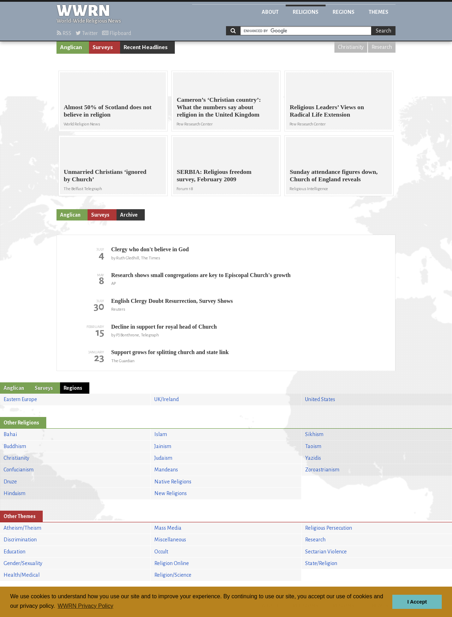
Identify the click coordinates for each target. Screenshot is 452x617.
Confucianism (19, 469)
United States (320, 399)
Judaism (163, 458)
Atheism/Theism (22, 528)
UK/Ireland (166, 399)
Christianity (351, 47)
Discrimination (20, 539)
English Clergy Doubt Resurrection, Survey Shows (172, 301)
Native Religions (172, 481)
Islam (160, 434)
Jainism (162, 446)
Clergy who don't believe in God (150, 249)
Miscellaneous (170, 539)
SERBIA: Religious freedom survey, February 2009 (214, 175)
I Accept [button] (417, 602)
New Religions (170, 493)
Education (14, 551)
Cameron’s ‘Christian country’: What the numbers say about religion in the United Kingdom (219, 107)
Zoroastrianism (322, 469)
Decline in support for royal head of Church (164, 327)
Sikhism (314, 434)
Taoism (313, 446)
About (270, 12)
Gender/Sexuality (23, 563)
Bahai (10, 434)
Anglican (71, 47)
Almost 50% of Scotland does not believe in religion (107, 111)
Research (381, 47)
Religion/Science (172, 575)
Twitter (87, 33)
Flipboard (116, 33)
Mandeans (166, 469)
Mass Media (168, 528)
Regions (344, 12)
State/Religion (321, 563)
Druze (10, 481)
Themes (378, 12)
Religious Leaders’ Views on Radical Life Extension (327, 111)
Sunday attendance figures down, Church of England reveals (333, 175)
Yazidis (313, 458)
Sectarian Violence (326, 551)
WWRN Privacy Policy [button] (85, 606)
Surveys (103, 47)
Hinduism (14, 493)
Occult (161, 551)
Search (383, 31)
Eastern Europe (20, 399)
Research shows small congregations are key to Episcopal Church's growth (201, 275)
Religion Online (171, 563)
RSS (64, 33)
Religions (306, 12)
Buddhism (15, 446)
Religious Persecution (328, 528)
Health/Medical (22, 575)
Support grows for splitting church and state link (170, 352)
